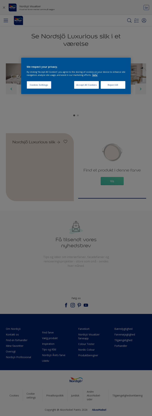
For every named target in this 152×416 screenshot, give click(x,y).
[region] (76, 76)
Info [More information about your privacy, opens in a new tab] (95, 75)
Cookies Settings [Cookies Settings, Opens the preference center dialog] (39, 84)
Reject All (113, 84)
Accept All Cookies (86, 84)
